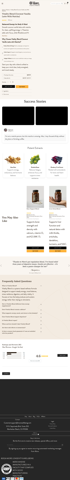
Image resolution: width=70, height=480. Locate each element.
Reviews (10, 20)
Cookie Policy (52, 428)
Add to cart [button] (34, 248)
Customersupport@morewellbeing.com (17, 423)
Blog (34, 416)
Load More (6, 373)
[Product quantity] (10, 82)
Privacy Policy (52, 424)
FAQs (38, 416)
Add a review (62, 355)
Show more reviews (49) (35, 361)
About (30, 416)
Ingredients (5, 91)
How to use (6, 94)
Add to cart (8, 86)
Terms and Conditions (52, 426)
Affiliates (43, 416)
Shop (26, 416)
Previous (46, 229)
